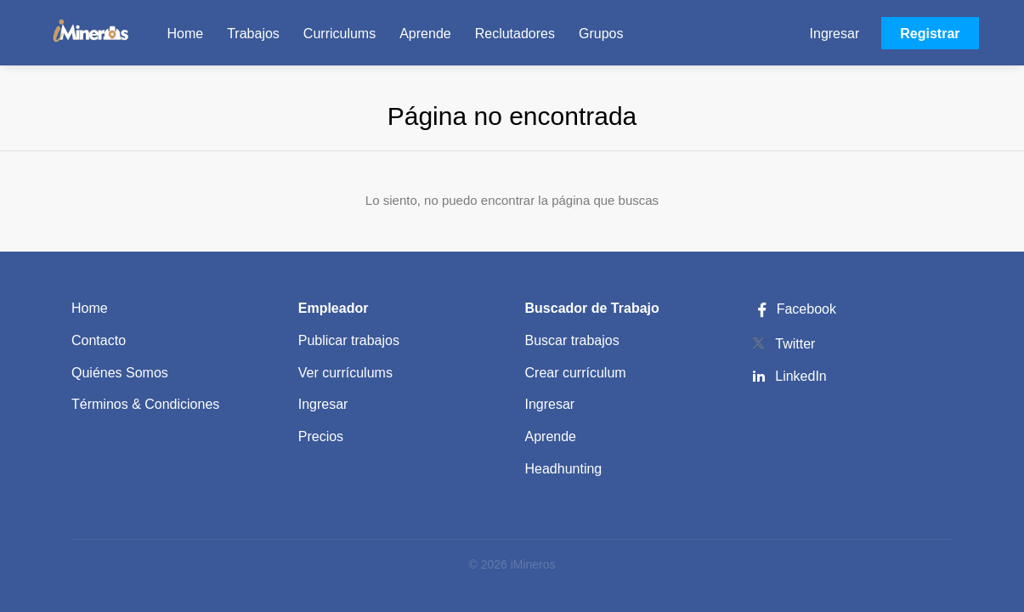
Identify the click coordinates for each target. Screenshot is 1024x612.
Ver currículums (345, 373)
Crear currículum (575, 373)
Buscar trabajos (572, 340)
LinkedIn (801, 376)
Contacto (98, 340)
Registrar (929, 33)
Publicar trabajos (348, 340)
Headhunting (564, 469)
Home (89, 308)
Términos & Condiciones (145, 404)
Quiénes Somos (119, 373)
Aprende (551, 436)
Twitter (795, 344)
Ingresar (835, 33)
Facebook (793, 309)
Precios (320, 436)
